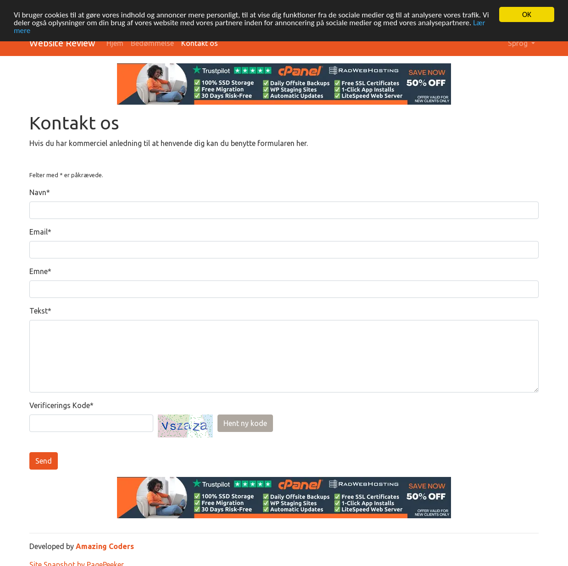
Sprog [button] (518, 43)
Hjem (114, 43)
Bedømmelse (152, 43)
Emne (38, 271)
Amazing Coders (105, 546)
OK (526, 14)
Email (38, 232)
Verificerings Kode (59, 405)
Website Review (62, 43)
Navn (37, 192)
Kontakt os (199, 43)
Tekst (38, 311)
